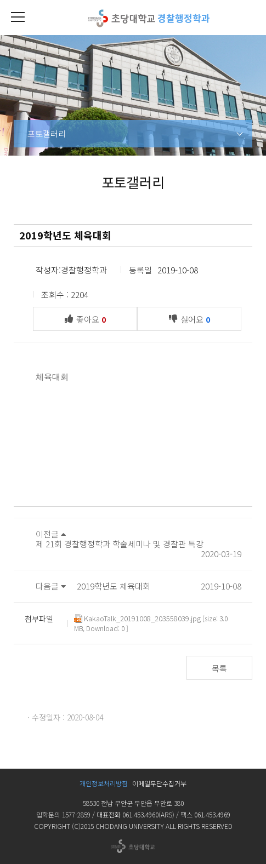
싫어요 (192, 318)
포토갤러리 (46, 133)
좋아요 (88, 318)
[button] (17, 17)
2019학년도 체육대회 (113, 586)
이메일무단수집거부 (159, 783)
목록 (219, 668)
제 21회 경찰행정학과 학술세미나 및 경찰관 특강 (119, 544)
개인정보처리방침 (104, 783)
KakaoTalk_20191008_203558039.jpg (137, 618)
